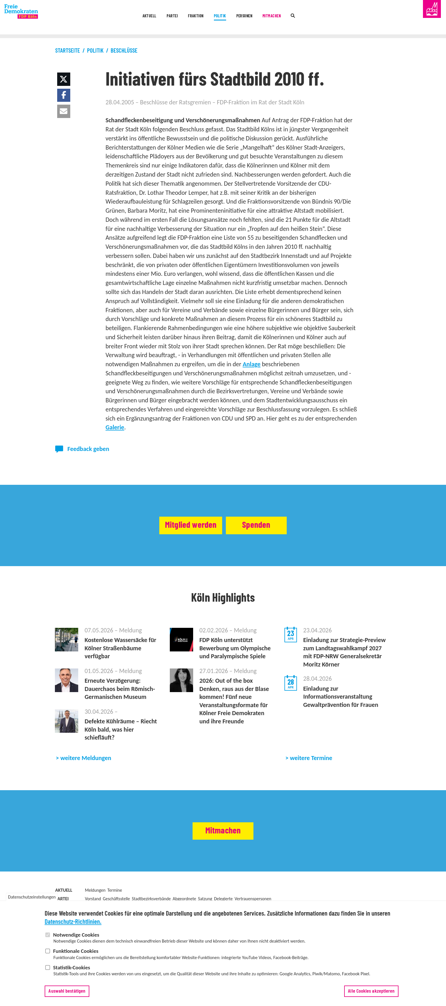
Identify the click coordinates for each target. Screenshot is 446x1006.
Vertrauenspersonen (253, 898)
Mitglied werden (175, 525)
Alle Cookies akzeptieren (371, 991)
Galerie (115, 427)
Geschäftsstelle (116, 898)
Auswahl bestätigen (66, 991)
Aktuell (114, 18)
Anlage (252, 364)
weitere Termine (311, 758)
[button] (64, 79)
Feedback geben (88, 449)
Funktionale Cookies (75, 951)
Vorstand (93, 898)
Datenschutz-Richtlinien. (73, 922)
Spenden (271, 525)
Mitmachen (294, 18)
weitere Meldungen (85, 758)
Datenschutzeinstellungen (31, 897)
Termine (115, 890)
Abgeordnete (184, 898)
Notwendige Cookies (76, 935)
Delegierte (223, 898)
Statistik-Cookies (71, 967)
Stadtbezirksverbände (151, 898)
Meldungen (95, 890)
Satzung (205, 898)
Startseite (67, 51)
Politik (218, 18)
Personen (255, 18)
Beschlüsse (124, 51)
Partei (148, 18)
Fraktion (183, 18)
